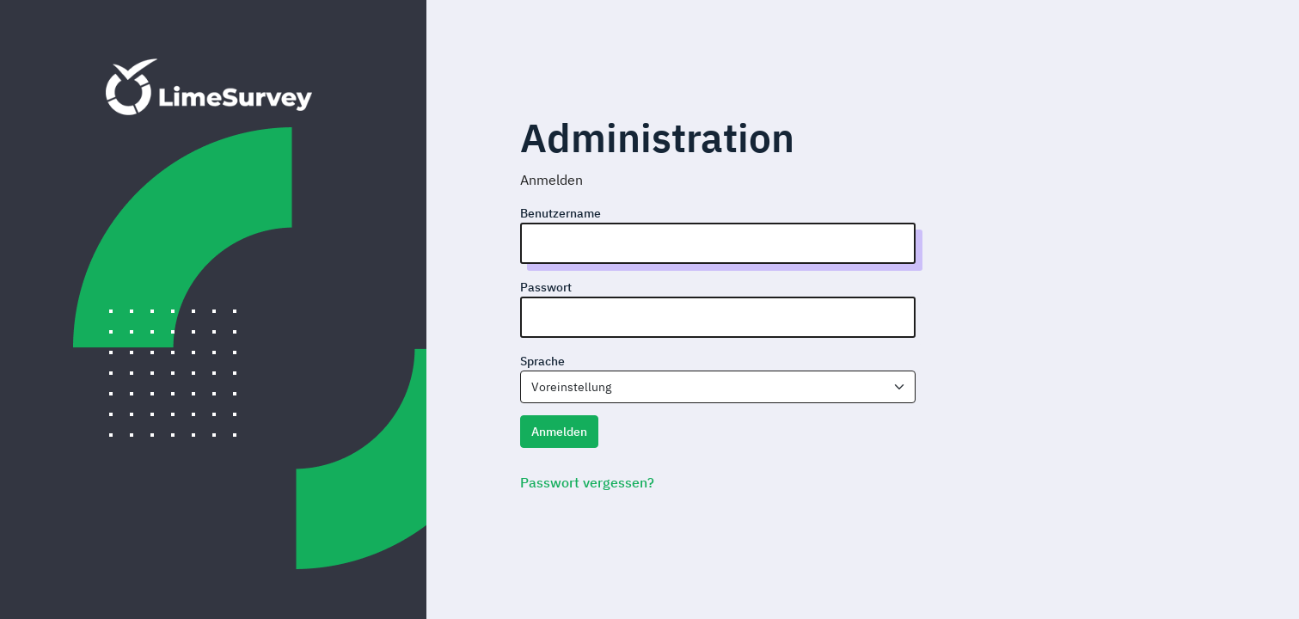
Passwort (546, 287)
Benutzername (560, 213)
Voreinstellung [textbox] (571, 387)
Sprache (542, 361)
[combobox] (718, 387)
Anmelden (559, 431)
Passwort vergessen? (587, 482)
